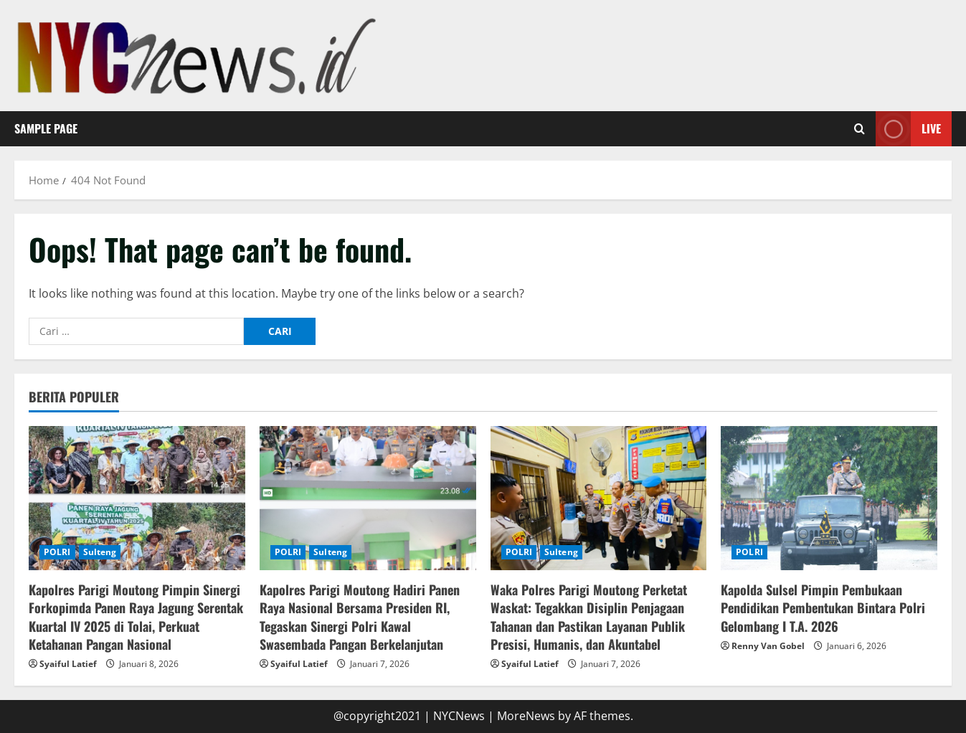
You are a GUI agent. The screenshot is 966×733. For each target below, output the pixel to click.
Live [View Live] (908, 128)
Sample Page (45, 128)
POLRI (57, 552)
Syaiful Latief (68, 664)
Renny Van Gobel (768, 646)
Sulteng (100, 552)
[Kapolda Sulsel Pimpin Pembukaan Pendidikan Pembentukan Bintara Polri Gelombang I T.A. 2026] (829, 498)
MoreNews (526, 716)
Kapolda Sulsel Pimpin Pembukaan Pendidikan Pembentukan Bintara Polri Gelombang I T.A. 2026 (823, 607)
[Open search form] (859, 129)
